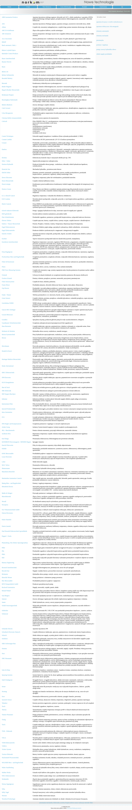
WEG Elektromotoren (8, 776)
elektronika (56, 802)
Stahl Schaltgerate (7, 680)
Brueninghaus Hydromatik (9, 100)
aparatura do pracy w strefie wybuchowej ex (109, 22)
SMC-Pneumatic (7, 658)
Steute (4, 686)
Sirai (3, 653)
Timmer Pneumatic (7, 714)
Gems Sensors (6, 298)
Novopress (5, 505)
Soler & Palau (6, 670)
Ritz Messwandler (7, 581)
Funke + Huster (6, 295)
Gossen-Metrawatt (7, 314)
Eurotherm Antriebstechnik (10, 242)
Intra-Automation (7, 412)
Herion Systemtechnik (8, 334)
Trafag (4, 719)
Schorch (4, 635)
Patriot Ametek (6, 526)
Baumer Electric (6, 62)
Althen (4, 27)
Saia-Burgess (6, 595)
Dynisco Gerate (6, 189)
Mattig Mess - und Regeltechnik (11, 483)
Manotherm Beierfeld (8, 471)
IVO (3, 417)
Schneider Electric (7, 628)
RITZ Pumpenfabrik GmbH (10, 584)
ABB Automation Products (10, 17)
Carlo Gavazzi (6, 108)
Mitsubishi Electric (7, 486)
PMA (3, 554)
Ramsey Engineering (8, 562)
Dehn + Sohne (6, 161)
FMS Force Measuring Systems (11, 270)
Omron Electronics (7, 513)
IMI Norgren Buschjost (8, 394)
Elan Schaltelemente (8, 217)
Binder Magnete (6, 86)
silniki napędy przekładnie (104, 54)
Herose (4, 338)
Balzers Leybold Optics (9, 50)
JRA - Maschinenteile (8, 430)
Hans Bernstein (6, 326)
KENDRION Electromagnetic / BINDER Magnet (16, 442)
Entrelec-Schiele (7, 233)
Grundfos (4, 319)
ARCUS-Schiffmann (8, 30)
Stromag (4, 691)
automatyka (42, 802)
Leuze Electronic (7, 457)
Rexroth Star (5, 571)
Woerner (4, 795)
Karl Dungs (5, 438)
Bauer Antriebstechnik (8, 58)
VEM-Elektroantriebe (8, 743)
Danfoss (4, 149)
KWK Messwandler (8, 453)
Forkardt (4, 275)
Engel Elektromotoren (8, 227)
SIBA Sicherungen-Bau (9, 643)
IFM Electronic (6, 377)
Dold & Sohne (6, 172)
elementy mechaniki (102, 35)
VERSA (4, 746)
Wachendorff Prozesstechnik (10, 757)
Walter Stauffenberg (8, 767)
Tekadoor (4, 703)
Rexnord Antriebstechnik (9, 567)
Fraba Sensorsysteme (8, 281)
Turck (3, 724)
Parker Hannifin (6, 519)
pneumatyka (100, 40)
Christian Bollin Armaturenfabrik (11, 118)
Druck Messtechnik (7, 181)
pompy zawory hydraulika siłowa (106, 49)
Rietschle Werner (7, 577)
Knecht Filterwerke (7, 445)
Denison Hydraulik (7, 164)
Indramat (4, 399)
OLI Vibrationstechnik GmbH (10, 509)
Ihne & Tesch (6, 387)
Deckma (4, 157)
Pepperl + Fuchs (6, 536)
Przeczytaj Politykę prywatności (74, 808)
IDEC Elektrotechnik (8, 372)
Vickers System (6, 749)
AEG (3, 24)
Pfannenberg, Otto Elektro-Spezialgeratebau (15, 543)
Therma (4, 709)
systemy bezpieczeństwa (67, 802)
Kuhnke (4, 448)
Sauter (4, 602)
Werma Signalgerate (8, 784)
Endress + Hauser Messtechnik (11, 224)
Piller (3, 548)
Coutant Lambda (7, 139)
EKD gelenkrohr (7, 214)
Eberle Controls (6, 204)
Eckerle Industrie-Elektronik (10, 210)
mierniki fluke (88, 802)
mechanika (49, 802)
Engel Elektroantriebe (8, 230)
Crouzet (4, 143)
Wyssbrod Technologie (8, 799)
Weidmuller (5, 779)
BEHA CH (5, 72)
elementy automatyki (102, 31)
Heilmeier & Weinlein (8, 331)
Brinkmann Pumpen (8, 95)
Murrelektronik (6, 496)
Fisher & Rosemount (8, 262)
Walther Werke (6, 772)
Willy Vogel (5, 792)
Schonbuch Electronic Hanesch (11, 632)
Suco (3, 696)
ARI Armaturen (6, 34)
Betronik (4, 83)
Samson (4, 599)
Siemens (4, 648)
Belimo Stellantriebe (8, 75)
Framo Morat (6, 285)
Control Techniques (7, 136)
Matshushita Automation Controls (12, 478)
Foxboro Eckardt (7, 278)
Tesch (3, 706)
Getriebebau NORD (8, 303)
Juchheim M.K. (6, 433)
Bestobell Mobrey (7, 78)
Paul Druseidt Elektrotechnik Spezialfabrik (14, 531)
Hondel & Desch (7, 351)
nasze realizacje (79, 802)
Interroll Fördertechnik (8, 409)
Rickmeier (5, 574)
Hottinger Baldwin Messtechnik (11, 359)
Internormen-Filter (7, 404)
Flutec (4, 267)
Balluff (4, 42)
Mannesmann (6, 468)
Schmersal (5, 614)
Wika (3, 789)
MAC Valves (5, 465)
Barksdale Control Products (10, 53)
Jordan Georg (6, 427)
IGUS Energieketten (8, 382)
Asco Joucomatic (7, 38)
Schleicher (5, 610)
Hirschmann (5, 346)
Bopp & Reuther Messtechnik (10, 90)
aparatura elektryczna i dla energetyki (107, 26)
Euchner (4, 238)
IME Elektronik (6, 391)
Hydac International (8, 366)
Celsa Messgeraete (7, 113)
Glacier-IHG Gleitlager (8, 310)
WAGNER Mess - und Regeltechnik (12, 762)
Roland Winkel (6, 590)
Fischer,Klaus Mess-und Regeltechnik (13, 257)
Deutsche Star (6, 169)
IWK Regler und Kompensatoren (11, 424)
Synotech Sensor (7, 700)
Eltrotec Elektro (6, 220)
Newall (4, 501)
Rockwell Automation (8, 587)
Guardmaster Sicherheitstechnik (11, 323)
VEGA (4, 738)
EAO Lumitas (6, 199)
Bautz (3, 67)
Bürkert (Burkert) (7, 105)
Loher (3, 462)
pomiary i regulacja (102, 45)
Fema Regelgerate (7, 252)
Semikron (5, 638)
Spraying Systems (7, 675)
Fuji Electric (5, 288)
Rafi (3, 557)
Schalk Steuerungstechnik (9, 605)
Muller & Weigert (7, 493)
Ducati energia (6, 184)
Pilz (3, 551)
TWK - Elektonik (7, 731)
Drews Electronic (7, 177)
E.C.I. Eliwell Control (8, 195)
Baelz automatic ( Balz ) (9, 45)
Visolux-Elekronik (7, 754)
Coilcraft (4, 121)
